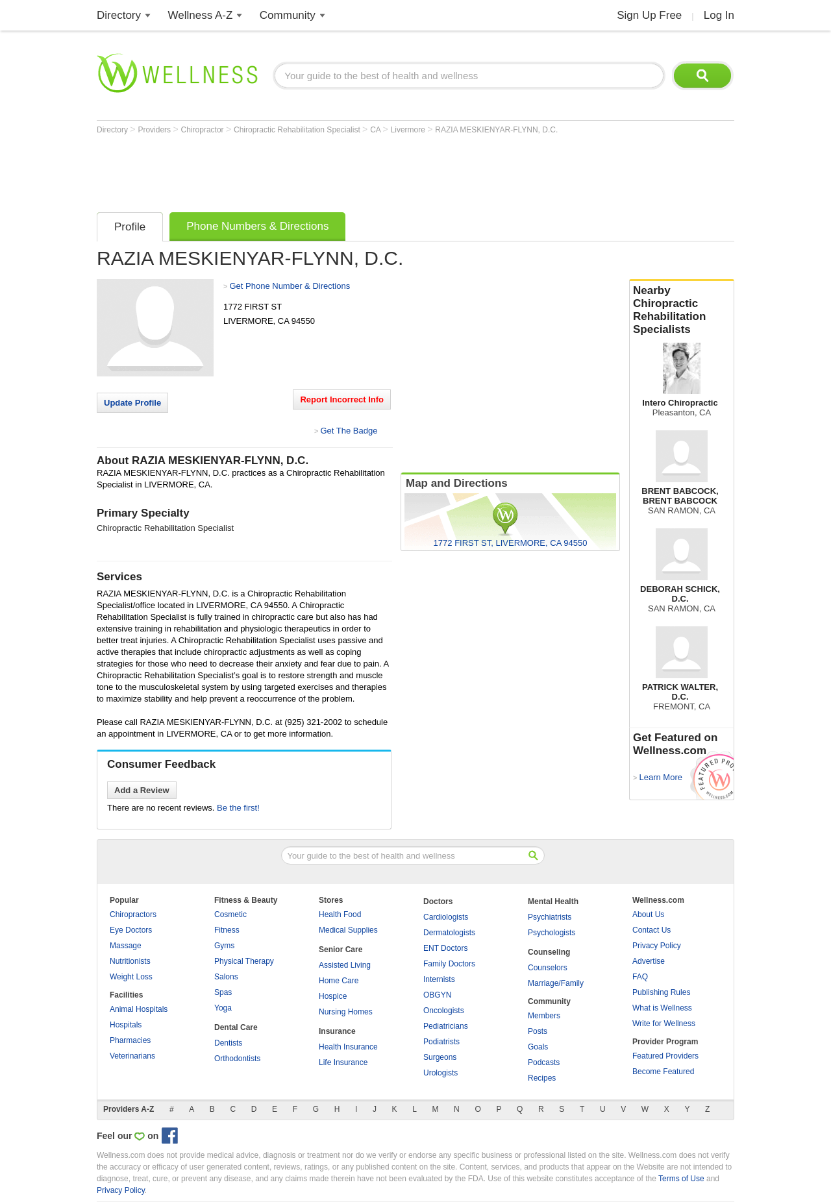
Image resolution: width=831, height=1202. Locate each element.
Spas (223, 992)
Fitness (227, 930)
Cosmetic (230, 914)
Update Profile (132, 403)
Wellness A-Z (200, 15)
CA (376, 129)
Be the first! (238, 808)
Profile (129, 227)
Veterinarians (132, 1056)
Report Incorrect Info (342, 399)
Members (544, 1015)
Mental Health (553, 901)
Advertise (648, 961)
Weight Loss (131, 976)
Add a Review (141, 790)
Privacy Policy (656, 945)
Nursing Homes (346, 1011)
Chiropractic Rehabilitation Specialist (298, 129)
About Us (648, 914)
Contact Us (651, 930)
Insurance (337, 1031)
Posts (537, 1031)
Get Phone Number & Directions (289, 286)
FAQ (640, 976)
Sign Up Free (649, 15)
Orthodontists (237, 1058)
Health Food (340, 914)
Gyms (224, 945)
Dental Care (236, 1027)
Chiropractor (203, 129)
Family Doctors (449, 963)
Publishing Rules (661, 992)
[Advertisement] (333, 170)
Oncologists (443, 1010)
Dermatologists (449, 932)
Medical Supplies (348, 930)
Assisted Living (345, 965)
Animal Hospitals (138, 1009)
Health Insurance (348, 1046)
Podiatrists (441, 1041)
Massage (126, 945)
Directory (119, 15)
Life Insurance (343, 1062)
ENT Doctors (445, 948)
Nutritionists (130, 961)
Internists (439, 979)
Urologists (440, 1072)
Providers (155, 129)
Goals (538, 1046)
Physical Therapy (244, 961)
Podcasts (544, 1062)
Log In (719, 15)
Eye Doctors (131, 930)
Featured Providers (665, 1056)
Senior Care (340, 949)
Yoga (223, 1007)
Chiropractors (133, 914)
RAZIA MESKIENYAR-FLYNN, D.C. (496, 129)
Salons (226, 976)
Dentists (228, 1043)
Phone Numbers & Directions (257, 226)
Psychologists (551, 932)
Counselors (547, 967)
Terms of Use (681, 1178)
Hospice (333, 996)
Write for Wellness (663, 1023)
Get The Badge (348, 430)
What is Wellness (662, 1007)
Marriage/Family (556, 983)
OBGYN (437, 995)
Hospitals (126, 1024)
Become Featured (663, 1071)
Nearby (681, 310)
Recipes (542, 1078)
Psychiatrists (549, 917)
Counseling (549, 952)
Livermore (409, 129)
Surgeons (439, 1057)
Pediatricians (445, 1026)
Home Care (338, 980)
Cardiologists (445, 917)
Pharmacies (130, 1040)
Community (288, 15)
